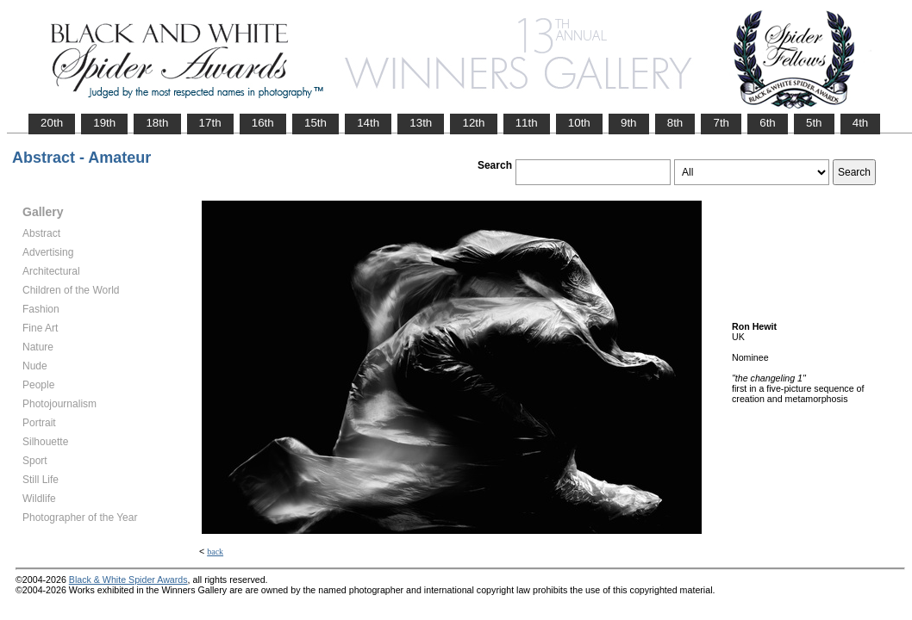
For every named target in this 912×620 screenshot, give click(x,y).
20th (51, 122)
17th (210, 122)
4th (860, 122)
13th (420, 122)
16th (263, 122)
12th (473, 122)
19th (104, 122)
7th (721, 122)
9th (629, 122)
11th (526, 122)
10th (579, 122)
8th (675, 122)
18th (157, 122)
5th (814, 122)
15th (315, 122)
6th (767, 122)
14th (368, 122)
